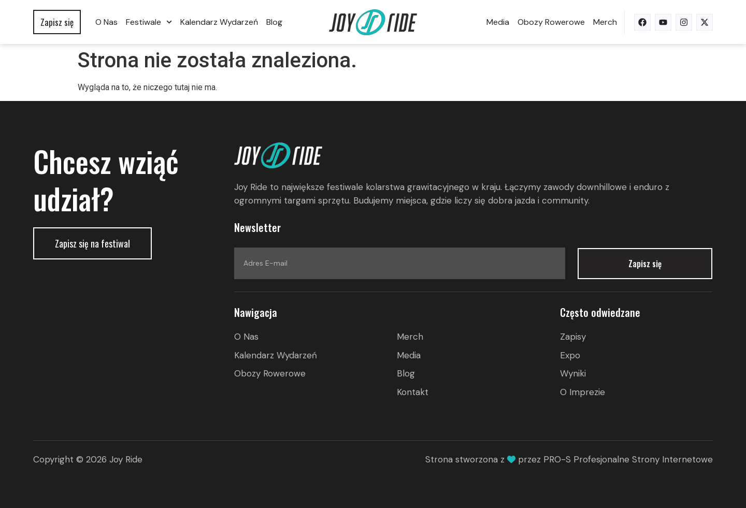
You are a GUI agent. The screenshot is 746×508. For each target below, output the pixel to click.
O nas (106, 22)
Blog (274, 22)
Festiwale (149, 22)
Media (497, 22)
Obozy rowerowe (551, 22)
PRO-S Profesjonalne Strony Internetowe (628, 459)
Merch (605, 22)
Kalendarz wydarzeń (219, 22)
